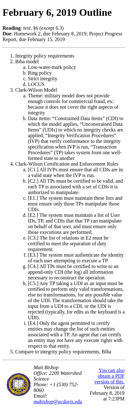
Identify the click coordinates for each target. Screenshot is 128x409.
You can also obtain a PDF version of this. (109, 376)
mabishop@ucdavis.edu (58, 401)
